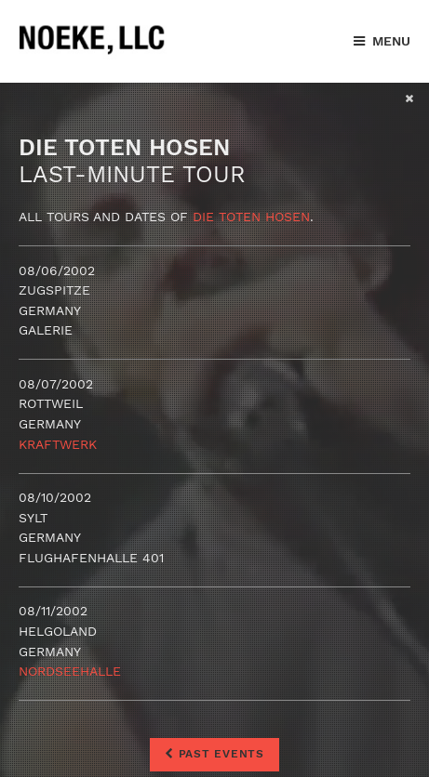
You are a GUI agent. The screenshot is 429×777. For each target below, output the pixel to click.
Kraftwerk (58, 444)
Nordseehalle (70, 671)
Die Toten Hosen (251, 216)
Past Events (214, 753)
